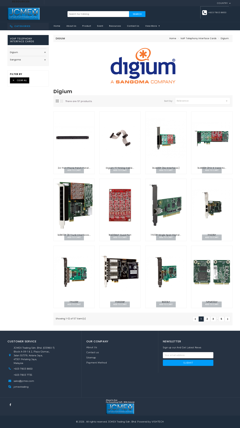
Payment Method (96, 362)
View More (151, 25)
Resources (115, 25)
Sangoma (15, 59)
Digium (14, 52)
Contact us (92, 352)
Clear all (19, 80)
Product (86, 25)
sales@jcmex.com (24, 381)
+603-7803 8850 (217, 14)
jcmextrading (21, 386)
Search (137, 14)
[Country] (224, 3)
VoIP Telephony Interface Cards (22, 40)
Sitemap (91, 357)
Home (57, 25)
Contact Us (133, 25)
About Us (71, 25)
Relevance (203, 101)
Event (100, 25)
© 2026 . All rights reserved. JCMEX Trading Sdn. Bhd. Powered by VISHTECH (120, 421)
